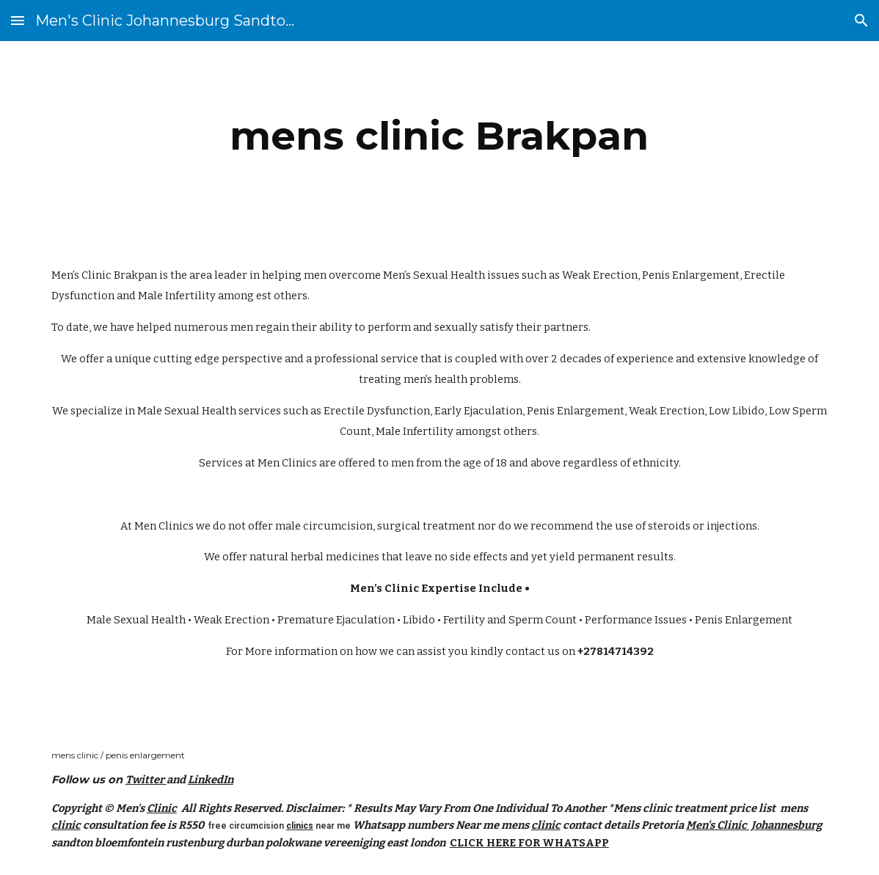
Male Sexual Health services (209, 410)
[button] (17, 20)
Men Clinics (287, 462)
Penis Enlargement (691, 275)
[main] (439, 136)
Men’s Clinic (81, 275)
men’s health (435, 379)
